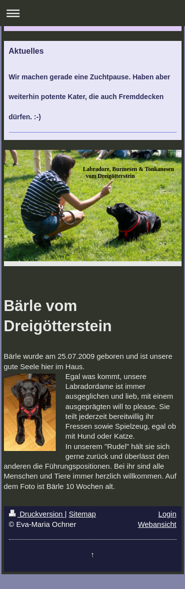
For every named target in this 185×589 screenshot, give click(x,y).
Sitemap (82, 514)
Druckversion (37, 514)
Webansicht (157, 524)
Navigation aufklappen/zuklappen (92, 13)
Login (167, 514)
